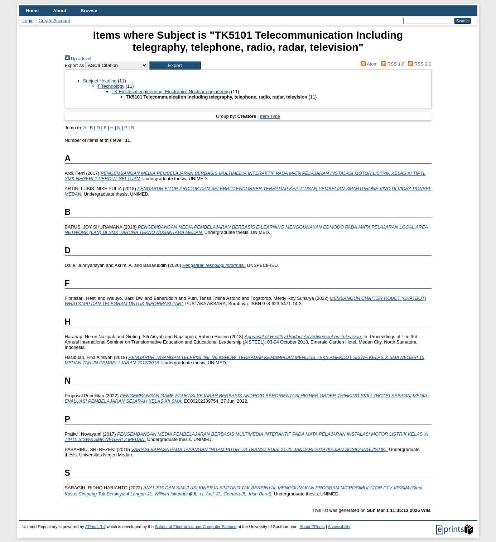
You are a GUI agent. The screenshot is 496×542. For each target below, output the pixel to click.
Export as (74, 65)
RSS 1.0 (392, 64)
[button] (175, 65)
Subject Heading (100, 80)
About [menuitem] (59, 10)
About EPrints (311, 526)
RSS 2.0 (419, 64)
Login (28, 20)
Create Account (54, 20)
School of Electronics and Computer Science (195, 526)
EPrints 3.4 (95, 526)
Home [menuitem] (32, 10)
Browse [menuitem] (89, 10)
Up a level (78, 58)
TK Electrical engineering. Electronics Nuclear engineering (171, 91)
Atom (367, 64)
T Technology (111, 86)
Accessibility (339, 526)
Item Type (270, 116)
